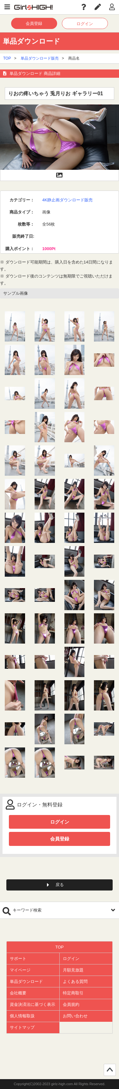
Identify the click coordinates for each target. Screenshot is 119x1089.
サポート (18, 958)
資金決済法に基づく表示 (32, 1004)
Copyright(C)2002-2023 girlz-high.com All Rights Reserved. (59, 1084)
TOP (7, 58)
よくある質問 (75, 981)
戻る (60, 884)
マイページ (20, 970)
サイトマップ (22, 1027)
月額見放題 (73, 970)
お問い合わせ (75, 1015)
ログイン (84, 23)
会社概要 (18, 993)
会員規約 (71, 1004)
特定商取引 (73, 993)
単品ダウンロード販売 (40, 58)
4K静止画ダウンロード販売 (67, 200)
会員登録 (34, 23)
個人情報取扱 (22, 1015)
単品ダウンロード (26, 981)
